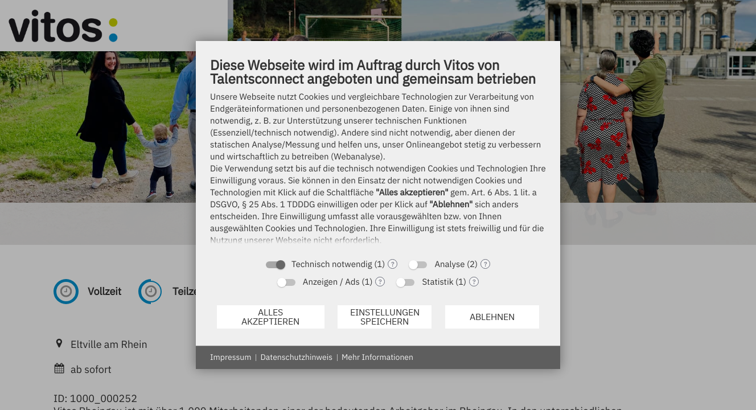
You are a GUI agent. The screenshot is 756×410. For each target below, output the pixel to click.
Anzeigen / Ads (331, 282)
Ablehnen (492, 316)
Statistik (437, 282)
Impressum (230, 357)
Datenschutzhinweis (296, 357)
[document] (378, 154)
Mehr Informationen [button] (377, 357)
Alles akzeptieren (270, 316)
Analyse (449, 264)
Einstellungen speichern (385, 316)
